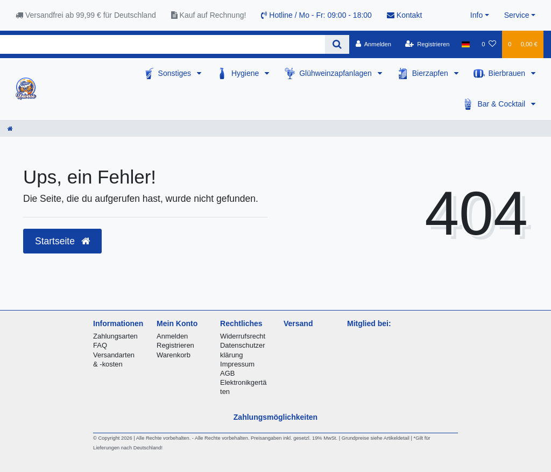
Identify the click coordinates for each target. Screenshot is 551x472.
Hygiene (246, 73)
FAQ (100, 345)
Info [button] (476, 15)
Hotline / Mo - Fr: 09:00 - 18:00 (316, 15)
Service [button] (516, 15)
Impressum (237, 364)
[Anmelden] (373, 44)
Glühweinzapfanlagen (336, 73)
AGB (227, 373)
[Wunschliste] (489, 44)
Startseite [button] (62, 241)
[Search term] (162, 44)
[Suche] (337, 44)
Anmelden (172, 336)
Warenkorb (173, 355)
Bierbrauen (508, 73)
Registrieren (175, 345)
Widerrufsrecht (242, 336)
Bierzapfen (431, 73)
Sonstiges (175, 73)
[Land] (466, 44)
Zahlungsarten (115, 336)
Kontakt (404, 15)
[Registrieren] (427, 44)
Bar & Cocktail (502, 104)
